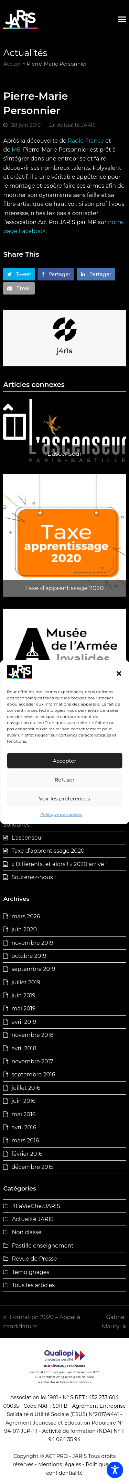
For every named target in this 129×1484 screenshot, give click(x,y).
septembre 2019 (33, 969)
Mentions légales (59, 1464)
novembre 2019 (32, 943)
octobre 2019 (28, 956)
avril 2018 (23, 1048)
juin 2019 (23, 995)
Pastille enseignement (42, 1245)
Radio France (86, 140)
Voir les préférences (64, 798)
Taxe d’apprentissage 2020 (47, 851)
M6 (16, 149)
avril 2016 (23, 1127)
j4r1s (64, 351)
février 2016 (26, 1154)
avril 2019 (23, 1022)
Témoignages (30, 1272)
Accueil (12, 64)
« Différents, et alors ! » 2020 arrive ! (59, 864)
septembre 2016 (33, 1074)
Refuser (64, 779)
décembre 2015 (32, 1167)
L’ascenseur (27, 837)
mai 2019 (23, 1008)
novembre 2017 (32, 1061)
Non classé (26, 1232)
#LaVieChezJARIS (36, 1206)
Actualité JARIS (76, 125)
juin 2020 (24, 929)
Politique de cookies (61, 814)
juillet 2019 (25, 982)
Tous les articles (33, 1285)
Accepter (64, 760)
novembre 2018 (32, 1035)
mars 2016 (25, 1140)
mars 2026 (25, 916)
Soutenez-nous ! (33, 877)
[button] (118, 673)
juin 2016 (23, 1101)
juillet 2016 (25, 1088)
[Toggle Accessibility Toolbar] (115, 1470)
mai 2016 (23, 1114)
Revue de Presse (34, 1258)
